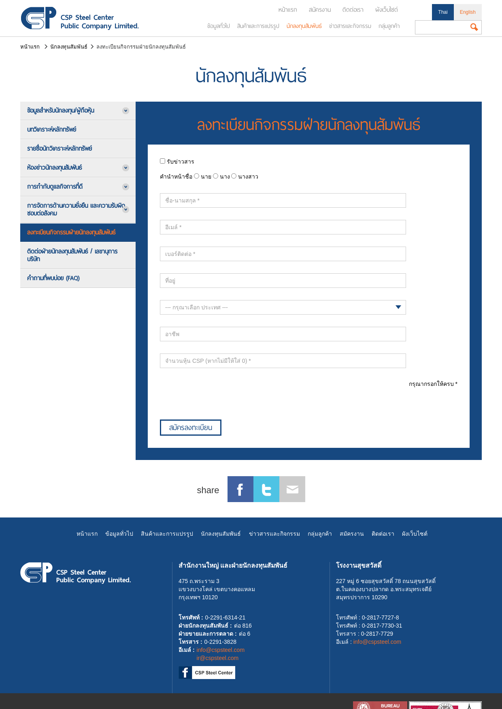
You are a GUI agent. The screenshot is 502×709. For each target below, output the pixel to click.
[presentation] (221, 396)
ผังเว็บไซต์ (386, 9)
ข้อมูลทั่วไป (218, 26)
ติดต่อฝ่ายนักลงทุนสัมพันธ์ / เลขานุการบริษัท (72, 255)
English (468, 12)
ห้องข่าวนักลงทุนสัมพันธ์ (54, 167)
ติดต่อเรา (353, 9)
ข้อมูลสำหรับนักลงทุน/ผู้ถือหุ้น (60, 110)
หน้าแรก (288, 9)
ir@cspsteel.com (218, 658)
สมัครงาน (320, 9)
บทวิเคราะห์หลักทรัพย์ (51, 129)
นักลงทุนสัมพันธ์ (304, 26)
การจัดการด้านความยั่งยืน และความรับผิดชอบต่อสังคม (76, 209)
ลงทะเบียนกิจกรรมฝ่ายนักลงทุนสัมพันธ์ (71, 232)
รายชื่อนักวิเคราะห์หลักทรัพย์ (59, 148)
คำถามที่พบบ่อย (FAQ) (53, 278)
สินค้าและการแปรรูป (258, 26)
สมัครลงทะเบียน (190, 427)
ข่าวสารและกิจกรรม (350, 26)
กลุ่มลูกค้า (389, 26)
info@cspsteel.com (221, 650)
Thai (442, 12)
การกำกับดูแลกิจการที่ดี (55, 186)
